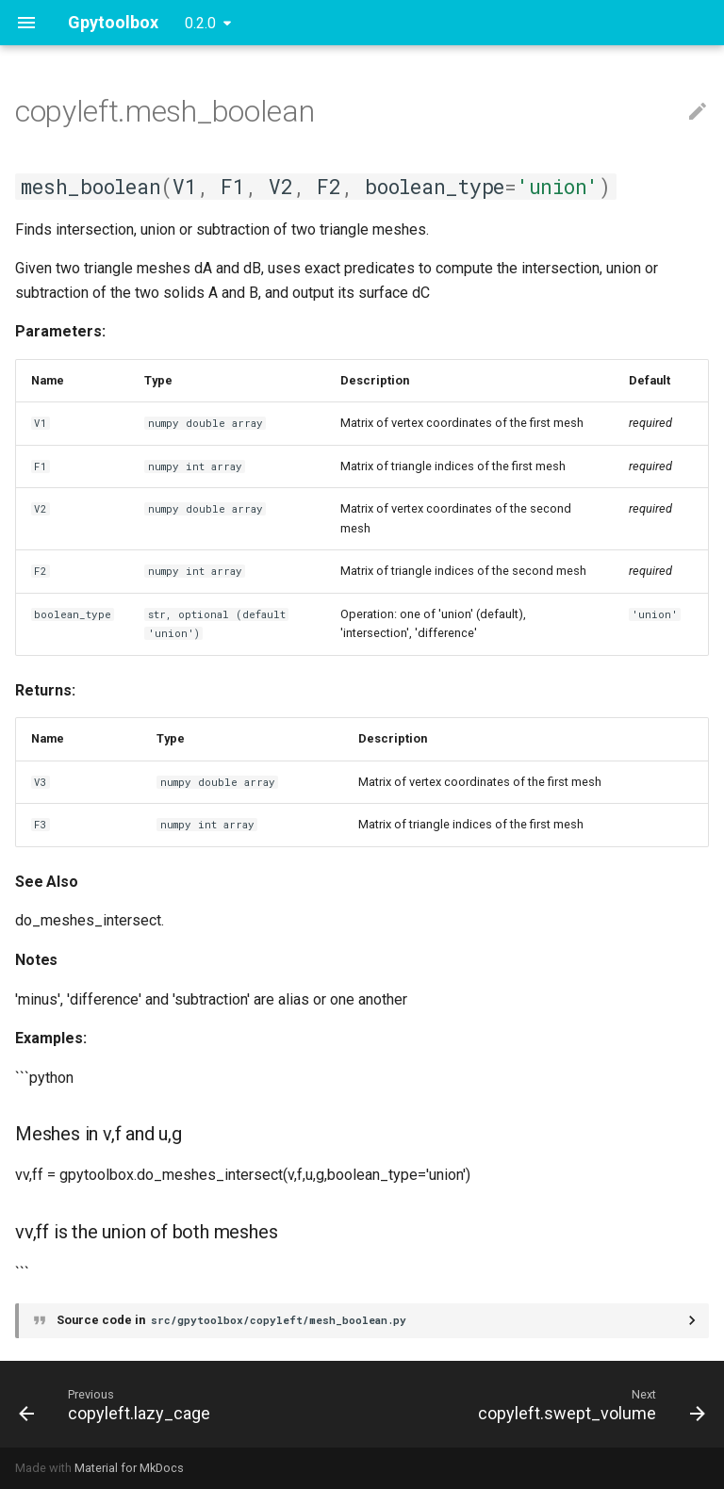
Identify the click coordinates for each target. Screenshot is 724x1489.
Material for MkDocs (129, 1468)
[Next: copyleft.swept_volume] (588, 1404)
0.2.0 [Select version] (200, 23)
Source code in (233, 1320)
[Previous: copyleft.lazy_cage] (117, 1404)
